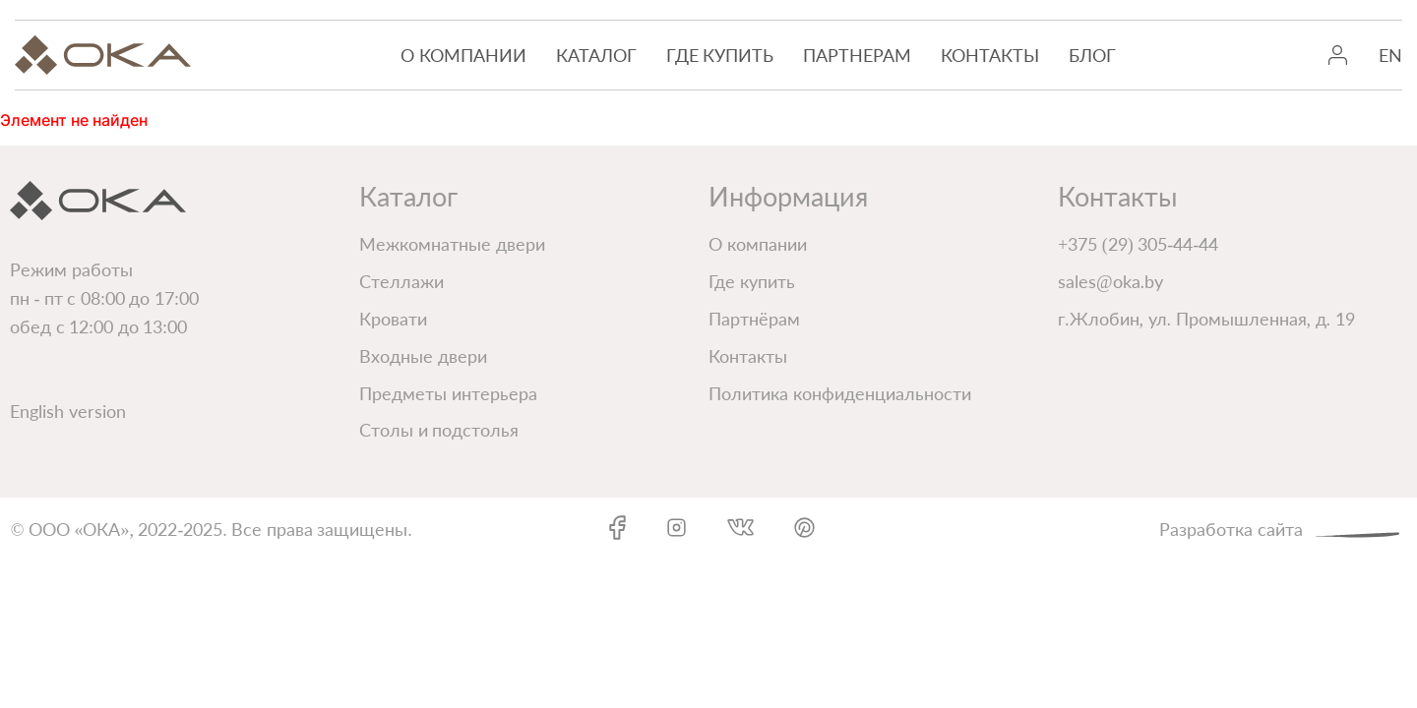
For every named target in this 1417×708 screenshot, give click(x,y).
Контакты (990, 55)
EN (1390, 55)
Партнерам (857, 55)
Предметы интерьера (448, 393)
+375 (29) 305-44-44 (1138, 244)
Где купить (720, 55)
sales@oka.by (1110, 281)
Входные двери (423, 356)
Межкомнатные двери (452, 244)
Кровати (393, 318)
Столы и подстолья (439, 430)
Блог (1092, 55)
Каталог (596, 55)
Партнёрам (754, 318)
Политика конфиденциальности (839, 393)
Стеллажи (401, 281)
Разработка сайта (1282, 527)
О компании (463, 55)
